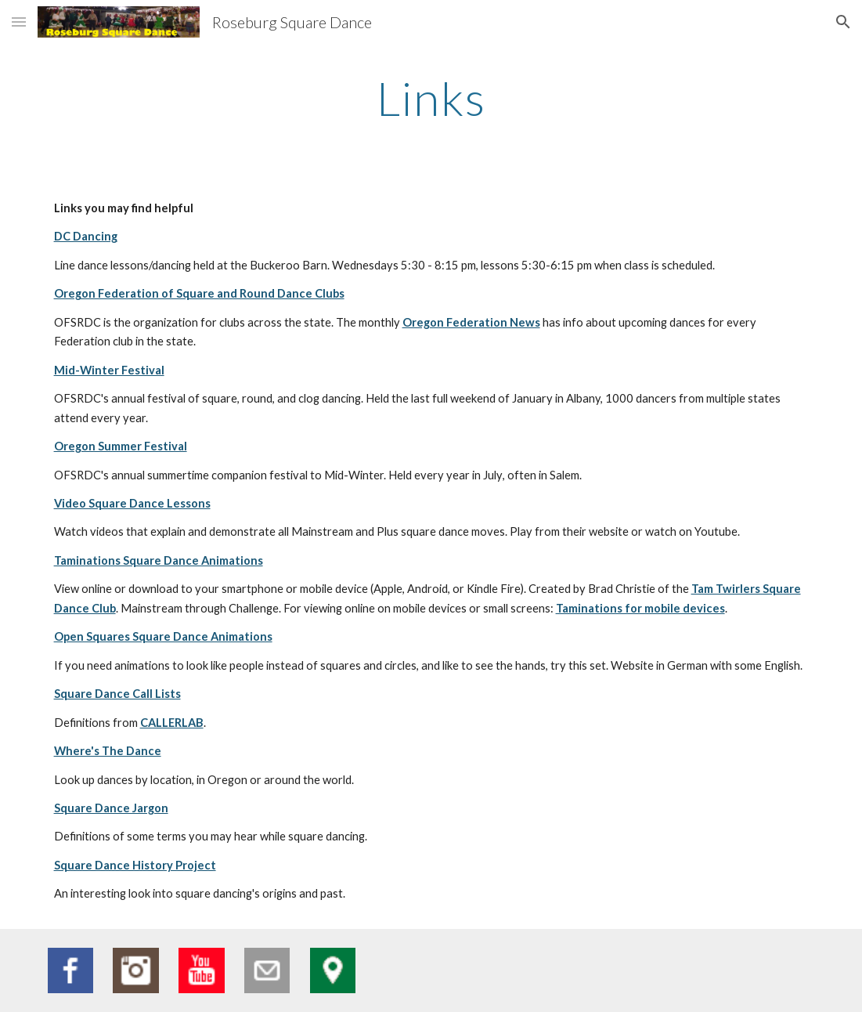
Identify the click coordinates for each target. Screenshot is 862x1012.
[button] (19, 21)
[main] (431, 98)
